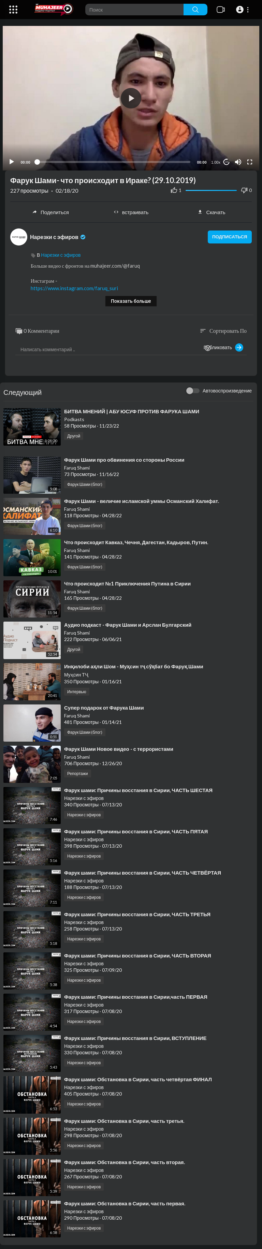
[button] (243, 9)
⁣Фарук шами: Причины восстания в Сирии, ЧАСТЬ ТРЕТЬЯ (137, 911)
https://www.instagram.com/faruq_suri (74, 285)
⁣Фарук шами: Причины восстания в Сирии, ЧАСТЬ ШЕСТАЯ (138, 787)
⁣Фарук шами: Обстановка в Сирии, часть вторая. (124, 1159)
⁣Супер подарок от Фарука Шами (104, 704)
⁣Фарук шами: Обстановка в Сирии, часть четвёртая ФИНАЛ (138, 1076)
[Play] (14, 158)
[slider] (113, 159)
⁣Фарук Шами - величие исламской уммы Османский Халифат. (141, 498)
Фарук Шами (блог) (84, 481)
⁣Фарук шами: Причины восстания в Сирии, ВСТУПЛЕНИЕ (135, 1035)
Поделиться (50, 209)
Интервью (76, 688)
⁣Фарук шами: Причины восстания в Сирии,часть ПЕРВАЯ (135, 994)
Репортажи (77, 770)
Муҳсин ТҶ (76, 671)
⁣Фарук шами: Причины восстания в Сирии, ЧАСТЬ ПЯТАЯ (136, 829)
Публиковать (223, 345)
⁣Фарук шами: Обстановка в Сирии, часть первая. (124, 1201)
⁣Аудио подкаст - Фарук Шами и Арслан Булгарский (127, 622)
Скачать (211, 209)
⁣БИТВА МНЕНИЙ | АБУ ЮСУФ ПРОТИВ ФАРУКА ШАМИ (131, 408)
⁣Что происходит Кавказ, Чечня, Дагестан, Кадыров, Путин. (136, 539)
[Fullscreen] (247, 158)
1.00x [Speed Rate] (213, 159)
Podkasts (74, 416)
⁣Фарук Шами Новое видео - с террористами (118, 746)
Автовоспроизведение (227, 388)
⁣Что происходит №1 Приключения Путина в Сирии (127, 581)
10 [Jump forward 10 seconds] (224, 159)
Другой (73, 433)
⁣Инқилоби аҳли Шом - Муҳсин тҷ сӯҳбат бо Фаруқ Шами (133, 663)
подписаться (226, 234)
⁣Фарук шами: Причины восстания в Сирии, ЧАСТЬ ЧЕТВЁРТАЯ (142, 870)
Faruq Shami (77, 464)
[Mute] (235, 158)
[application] (131, 96)
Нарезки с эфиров (58, 234)
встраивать (131, 209)
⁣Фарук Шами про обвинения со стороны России (124, 456)
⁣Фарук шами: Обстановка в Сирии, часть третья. (124, 1118)
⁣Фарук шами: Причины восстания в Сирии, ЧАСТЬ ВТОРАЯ (137, 952)
